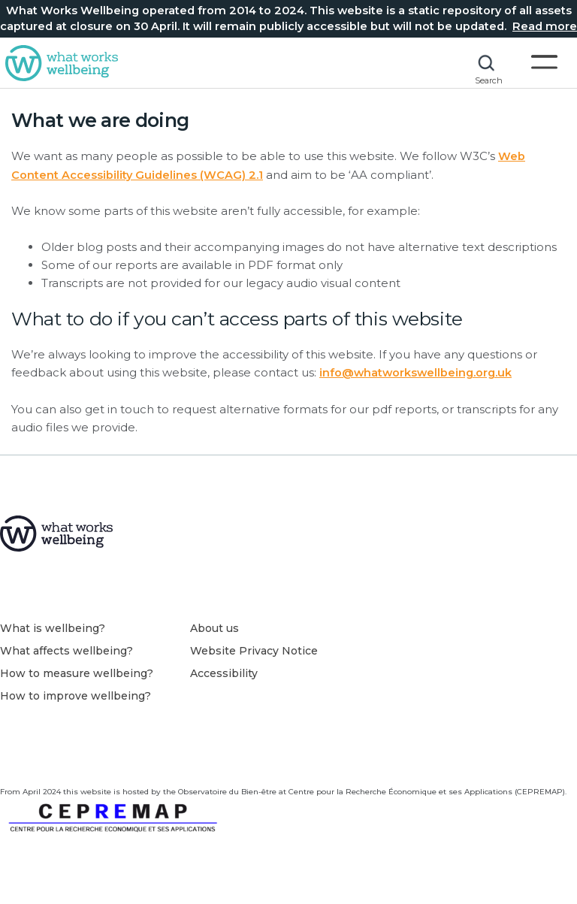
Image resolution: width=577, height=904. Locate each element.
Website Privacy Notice (254, 654)
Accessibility (224, 676)
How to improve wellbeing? (75, 699)
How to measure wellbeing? (76, 676)
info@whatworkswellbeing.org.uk (417, 372)
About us (214, 631)
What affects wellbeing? (66, 654)
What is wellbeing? (52, 631)
